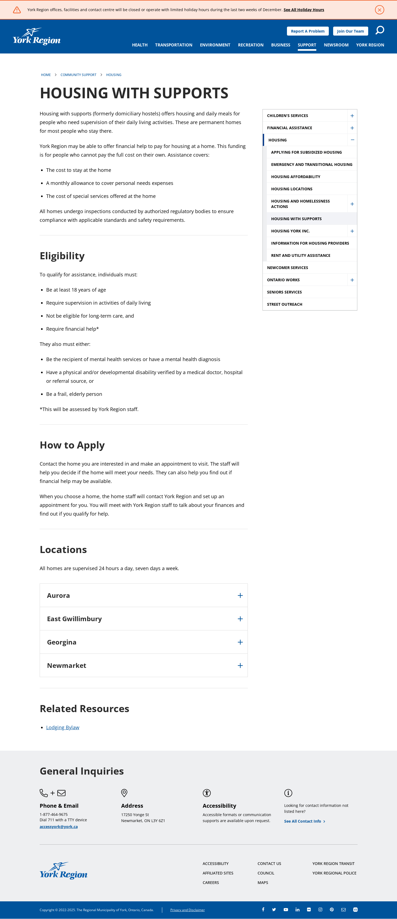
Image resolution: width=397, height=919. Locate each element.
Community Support (78, 74)
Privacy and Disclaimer (187, 910)
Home (46, 74)
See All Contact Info (302, 821)
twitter (274, 909)
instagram (320, 909)
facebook (263, 909)
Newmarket (66, 665)
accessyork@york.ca (59, 826)
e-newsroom (343, 909)
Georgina (62, 641)
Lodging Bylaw (62, 727)
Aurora (58, 595)
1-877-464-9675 (54, 814)
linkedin (297, 909)
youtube (286, 909)
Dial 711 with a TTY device (63, 819)
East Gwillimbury (74, 618)
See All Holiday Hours (304, 9)
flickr (309, 909)
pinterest (332, 909)
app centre (355, 909)
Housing (113, 74)
